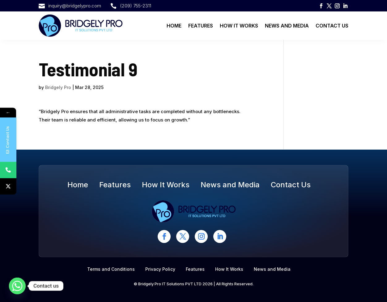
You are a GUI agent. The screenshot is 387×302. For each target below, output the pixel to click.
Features (200, 26)
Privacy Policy (160, 269)
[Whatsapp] (17, 286)
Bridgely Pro (58, 87)
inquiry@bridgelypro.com (74, 6)
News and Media (287, 26)
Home (174, 26)
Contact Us (332, 26)
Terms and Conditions (111, 269)
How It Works (239, 26)
